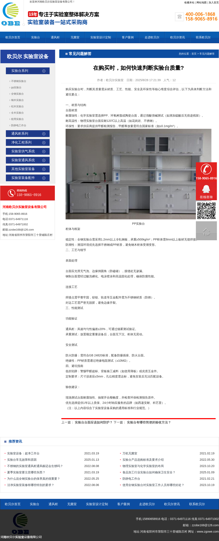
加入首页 (214, 2)
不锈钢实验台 (18, 81)
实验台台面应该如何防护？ (94, 422)
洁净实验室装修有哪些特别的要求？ (30, 485)
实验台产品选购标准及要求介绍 (143, 459)
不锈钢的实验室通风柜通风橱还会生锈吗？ (35, 466)
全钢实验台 (17, 93)
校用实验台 (17, 119)
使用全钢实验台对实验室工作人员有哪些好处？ (153, 485)
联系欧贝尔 (203, 37)
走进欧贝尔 (152, 37)
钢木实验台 (17, 100)
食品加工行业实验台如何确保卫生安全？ (149, 472)
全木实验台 (17, 112)
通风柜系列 (19, 133)
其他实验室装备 (23, 169)
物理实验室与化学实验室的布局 (143, 466)
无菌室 (75, 37)
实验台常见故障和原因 (22, 459)
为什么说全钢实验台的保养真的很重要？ (33, 478)
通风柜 (55, 37)
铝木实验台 (17, 106)
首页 (194, 53)
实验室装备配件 (23, 178)
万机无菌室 (130, 453)
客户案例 (128, 37)
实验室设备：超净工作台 (23, 453)
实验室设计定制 (100, 37)
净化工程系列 (21, 142)
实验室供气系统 (23, 151)
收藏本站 (189, 2)
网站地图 (202, 2)
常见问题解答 (207, 53)
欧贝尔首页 (12, 37)
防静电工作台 (18, 125)
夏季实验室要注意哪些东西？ (26, 472)
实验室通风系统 (23, 160)
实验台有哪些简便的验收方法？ (149, 422)
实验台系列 (19, 70)
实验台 (35, 37)
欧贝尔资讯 (177, 37)
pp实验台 (16, 87)
